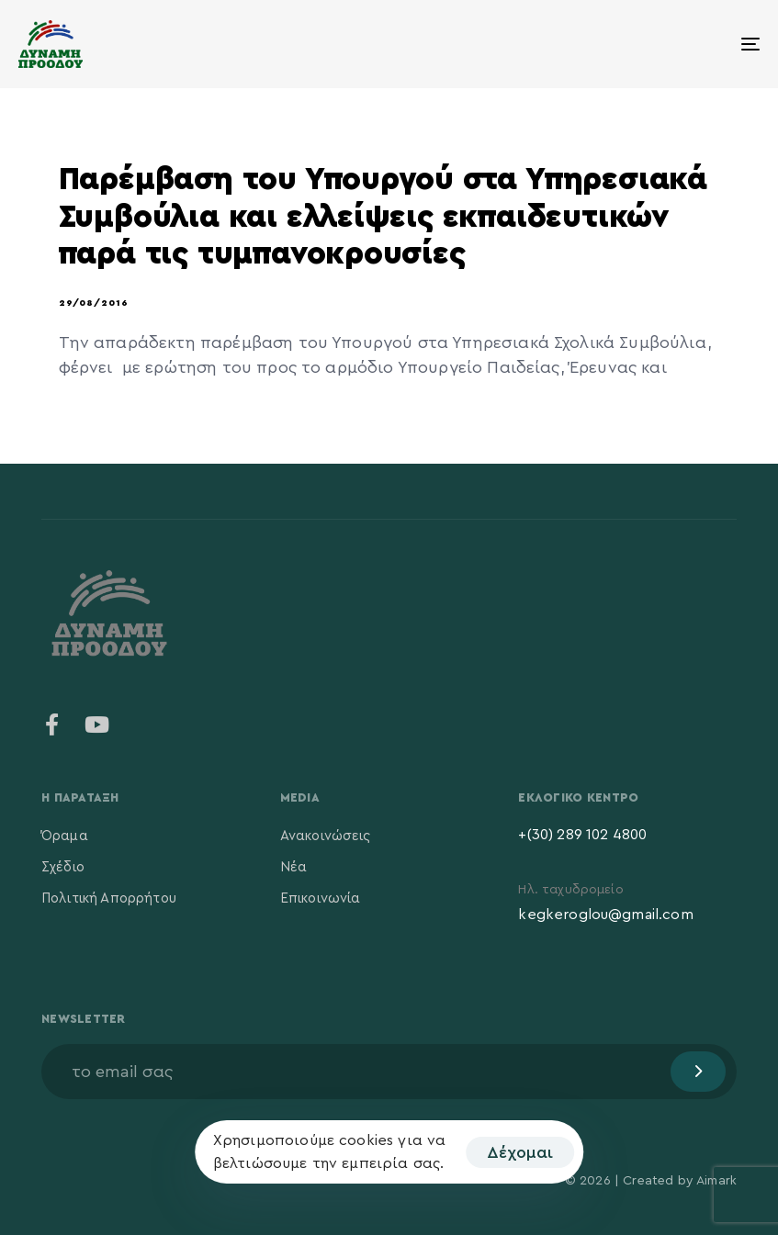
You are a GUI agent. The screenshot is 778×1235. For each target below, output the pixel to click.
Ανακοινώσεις (325, 836)
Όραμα (64, 836)
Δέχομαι (520, 1152)
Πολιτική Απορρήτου (108, 898)
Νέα (293, 867)
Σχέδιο (63, 867)
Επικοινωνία (320, 898)
